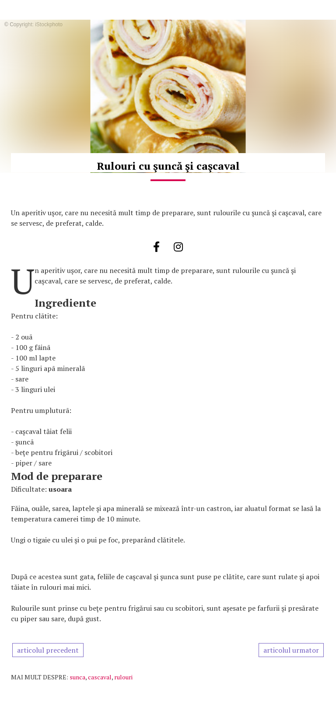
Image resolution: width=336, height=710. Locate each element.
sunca (77, 677)
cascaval (100, 677)
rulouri (123, 677)
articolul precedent (48, 650)
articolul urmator (291, 650)
